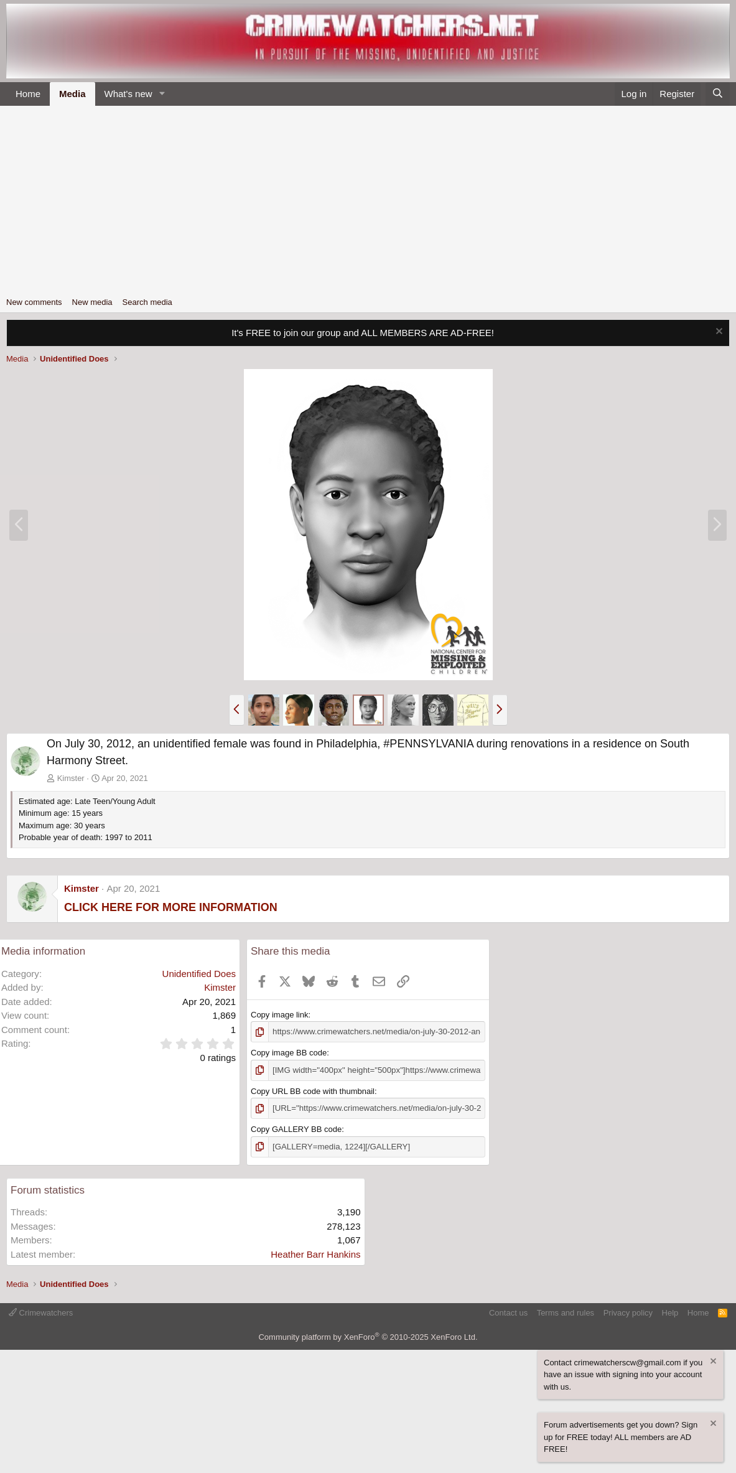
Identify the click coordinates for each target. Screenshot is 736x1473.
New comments (34, 302)
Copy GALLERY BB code (296, 1128)
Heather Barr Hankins (315, 1253)
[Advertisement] (368, 199)
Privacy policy (628, 1311)
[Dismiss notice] (717, 332)
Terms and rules (565, 1311)
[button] (161, 94)
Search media (147, 302)
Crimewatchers (41, 1311)
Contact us (508, 1311)
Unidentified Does (199, 973)
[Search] (718, 94)
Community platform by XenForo (367, 1335)
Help (670, 1311)
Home (28, 93)
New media (92, 302)
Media (72, 93)
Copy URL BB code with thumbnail (313, 1090)
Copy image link (280, 1014)
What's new (128, 93)
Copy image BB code (289, 1052)
